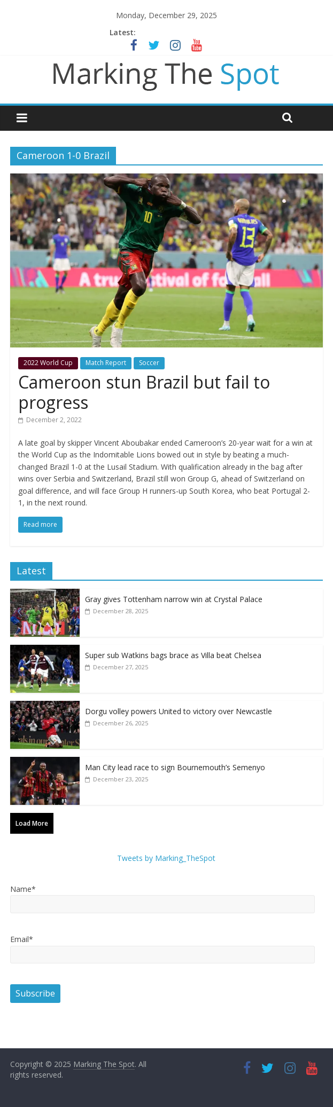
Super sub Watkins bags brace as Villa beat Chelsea (173, 655)
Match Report (106, 362)
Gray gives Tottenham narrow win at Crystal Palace (173, 599)
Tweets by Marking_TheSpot (166, 858)
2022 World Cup (48, 362)
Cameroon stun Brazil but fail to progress (144, 392)
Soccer (149, 362)
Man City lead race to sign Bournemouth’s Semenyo (175, 767)
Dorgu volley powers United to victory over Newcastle (178, 711)
